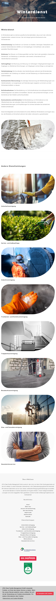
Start (28, 504)
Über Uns (28, 506)
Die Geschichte (28, 510)
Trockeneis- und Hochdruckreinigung (28, 531)
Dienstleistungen (28, 17)
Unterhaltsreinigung (28, 525)
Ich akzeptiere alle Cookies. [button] (45, 593)
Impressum (28, 512)
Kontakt (28, 516)
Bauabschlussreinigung (27, 535)
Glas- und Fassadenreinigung (28, 537)
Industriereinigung (28, 529)
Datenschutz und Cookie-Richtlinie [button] (13, 598)
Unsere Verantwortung (28, 508)
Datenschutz (28, 514)
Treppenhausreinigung (28, 533)
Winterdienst (40, 17)
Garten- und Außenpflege (28, 527)
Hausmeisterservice (28, 541)
